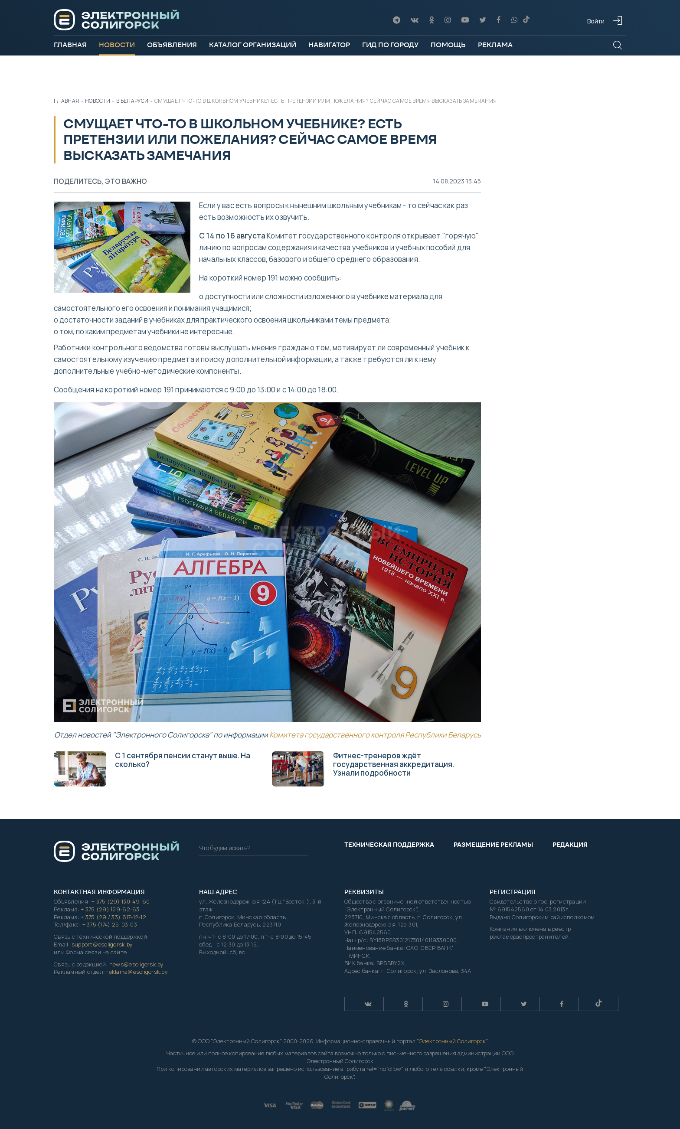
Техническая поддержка (389, 844)
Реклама (495, 44)
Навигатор (329, 44)
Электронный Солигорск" (453, 1041)
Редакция (570, 844)
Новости (117, 44)
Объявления (172, 44)
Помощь (448, 44)
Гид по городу (390, 44)
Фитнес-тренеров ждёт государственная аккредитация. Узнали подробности (363, 768)
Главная (70, 44)
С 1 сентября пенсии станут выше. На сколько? (152, 768)
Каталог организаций (252, 44)
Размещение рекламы (493, 844)
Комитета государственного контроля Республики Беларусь (375, 735)
